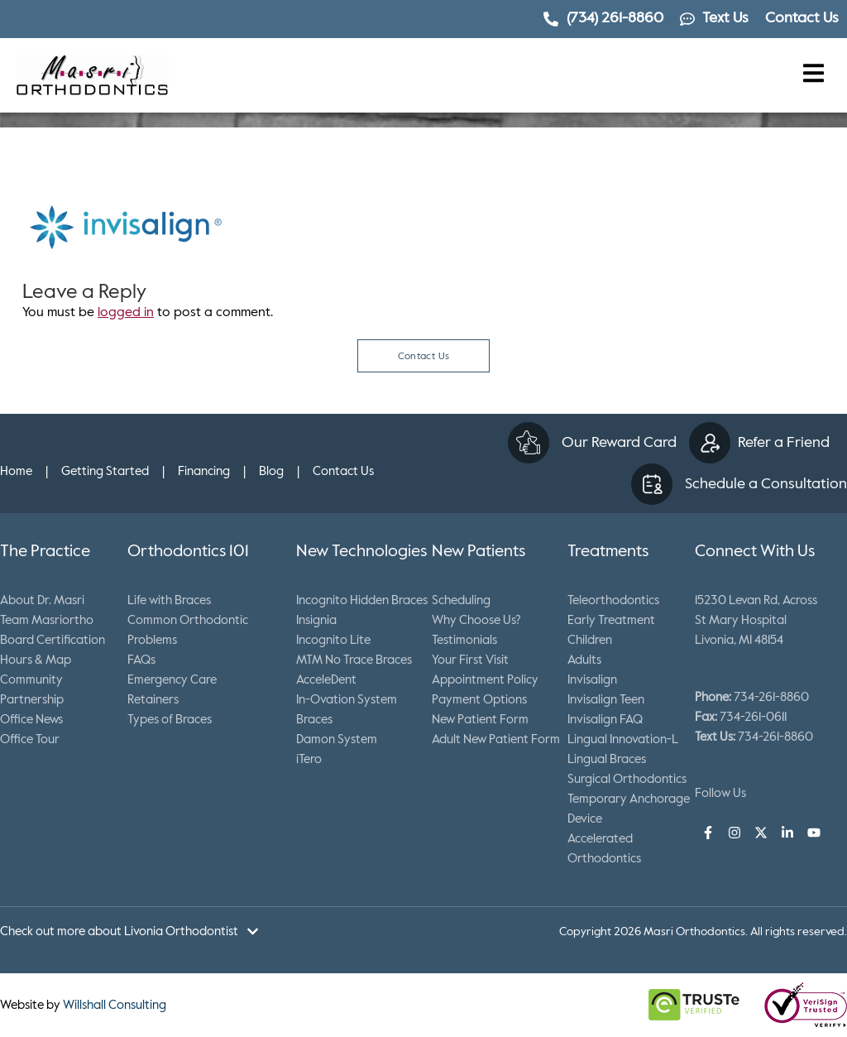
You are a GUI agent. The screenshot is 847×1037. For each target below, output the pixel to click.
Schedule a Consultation (766, 484)
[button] (813, 75)
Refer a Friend (784, 442)
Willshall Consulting (114, 1005)
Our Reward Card (619, 442)
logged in (126, 312)
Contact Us (424, 357)
